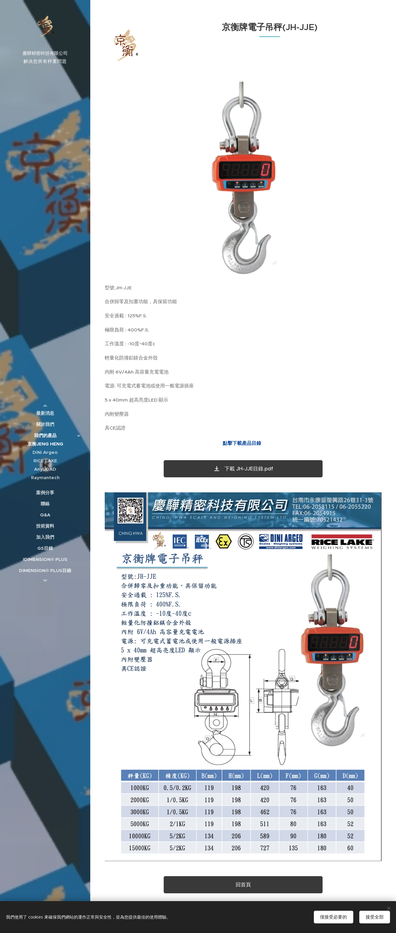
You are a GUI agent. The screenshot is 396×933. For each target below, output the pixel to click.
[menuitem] (45, 413)
